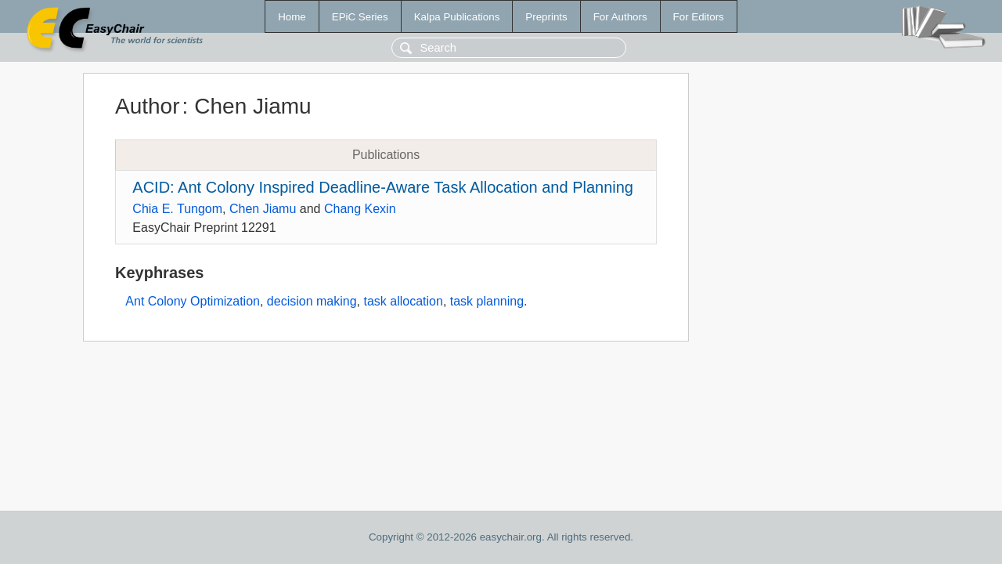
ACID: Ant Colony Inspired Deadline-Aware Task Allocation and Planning (382, 187)
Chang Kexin (360, 208)
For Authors (620, 17)
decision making (312, 301)
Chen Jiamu (262, 208)
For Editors (698, 17)
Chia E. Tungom (177, 208)
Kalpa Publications (457, 17)
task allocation (402, 301)
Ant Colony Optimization (192, 301)
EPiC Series (360, 17)
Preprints (546, 17)
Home (292, 17)
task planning (487, 301)
